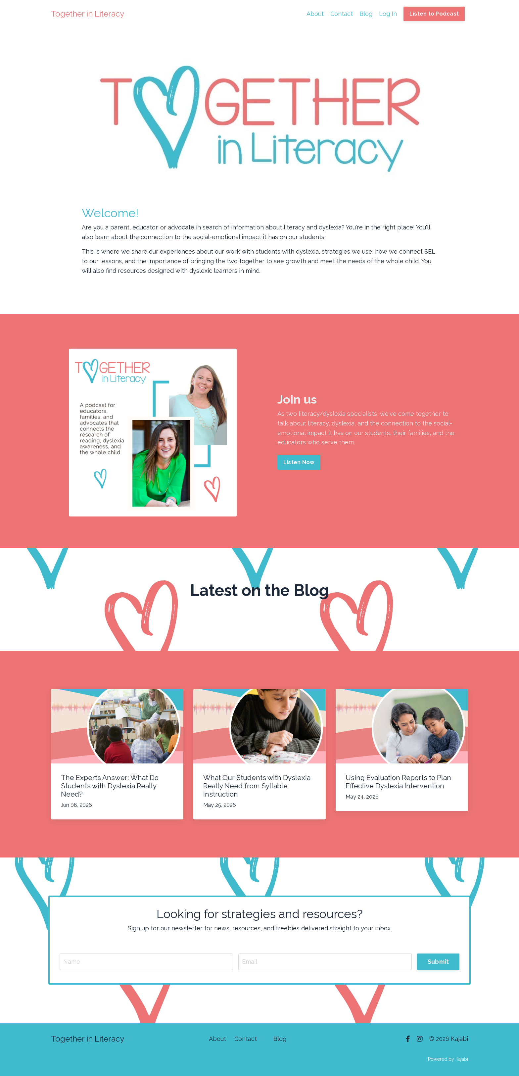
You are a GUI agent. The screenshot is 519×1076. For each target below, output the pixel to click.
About (315, 13)
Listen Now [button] (299, 462)
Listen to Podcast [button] (434, 14)
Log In (388, 13)
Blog (365, 13)
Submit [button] (438, 961)
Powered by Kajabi (448, 1059)
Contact (341, 13)
